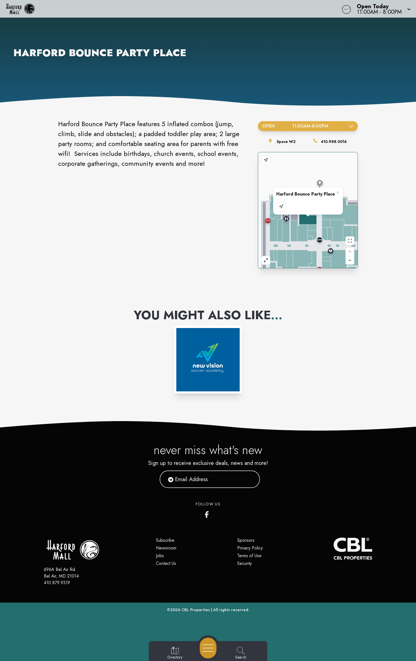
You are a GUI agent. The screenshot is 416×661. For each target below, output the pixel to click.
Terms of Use (249, 555)
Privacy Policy (250, 548)
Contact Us (166, 563)
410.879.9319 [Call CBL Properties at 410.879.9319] (57, 582)
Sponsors (246, 540)
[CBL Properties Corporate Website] (333, 549)
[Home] (157, 8)
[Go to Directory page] (175, 653)
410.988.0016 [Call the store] (334, 141)
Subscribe (165, 540)
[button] (382, 8)
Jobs (160, 555)
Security (244, 563)
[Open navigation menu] (208, 648)
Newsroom (166, 548)
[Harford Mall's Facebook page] (208, 513)
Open (307, 126)
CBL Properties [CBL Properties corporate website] (196, 610)
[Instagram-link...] (208, 359)
